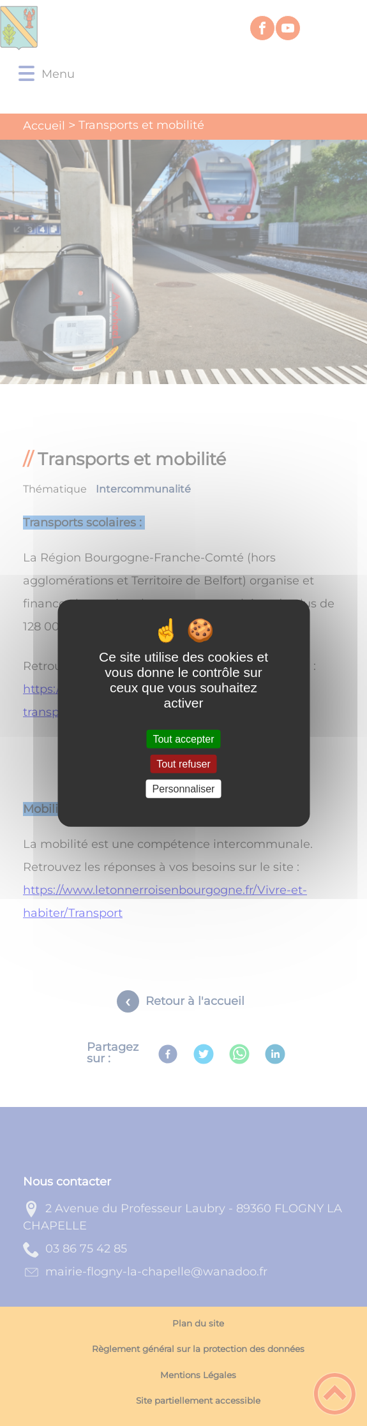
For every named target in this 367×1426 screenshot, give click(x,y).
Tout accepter (183, 738)
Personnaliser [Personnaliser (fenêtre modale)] (184, 789)
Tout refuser (183, 763)
